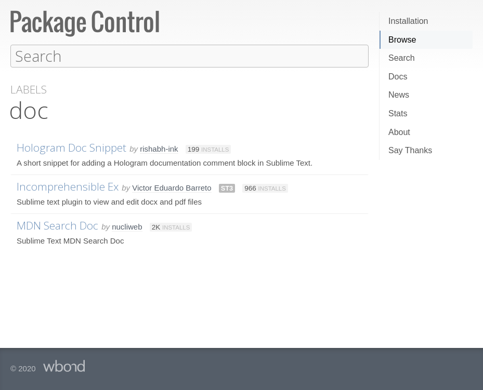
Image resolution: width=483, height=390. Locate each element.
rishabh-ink (159, 148)
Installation (408, 21)
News (398, 94)
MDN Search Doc (57, 225)
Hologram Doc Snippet (71, 147)
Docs (397, 76)
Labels (28, 89)
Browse (402, 39)
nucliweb (127, 226)
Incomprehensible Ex (68, 186)
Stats (397, 113)
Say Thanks (410, 150)
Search (401, 57)
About (399, 132)
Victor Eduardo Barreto (171, 187)
